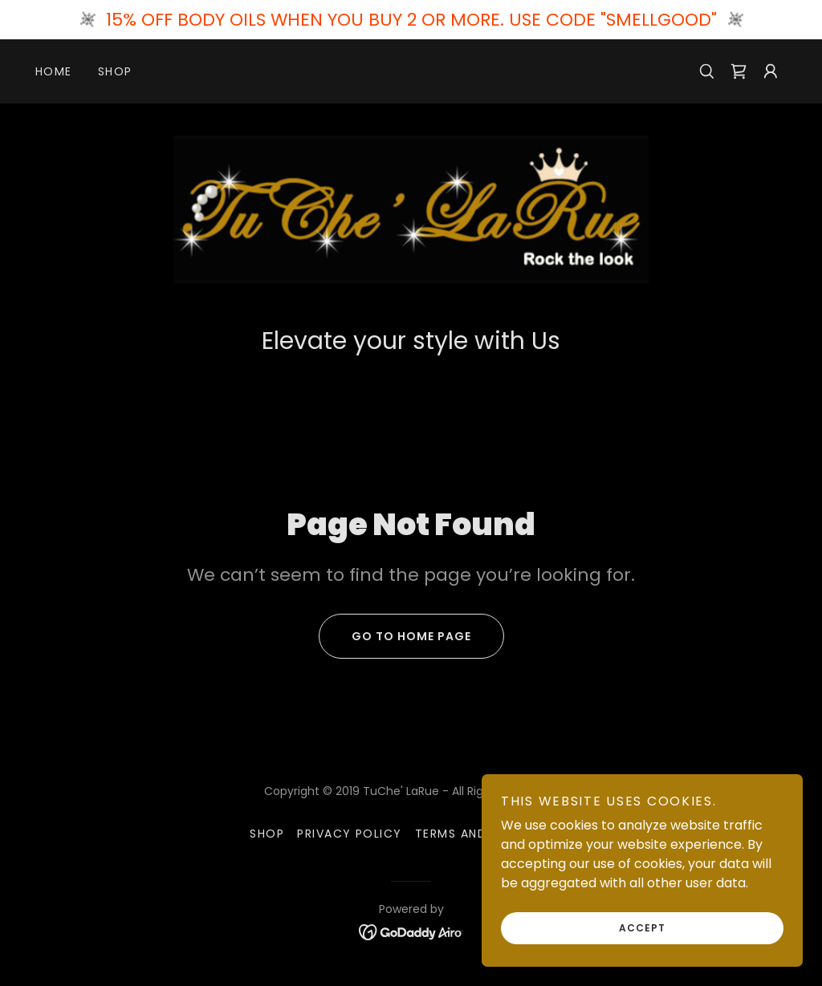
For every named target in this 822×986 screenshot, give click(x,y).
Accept (642, 928)
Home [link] (53, 71)
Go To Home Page (395, 636)
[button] (771, 71)
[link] (738, 71)
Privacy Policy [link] (349, 834)
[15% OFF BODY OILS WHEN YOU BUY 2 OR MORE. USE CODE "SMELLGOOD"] (411, 19)
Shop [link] (115, 71)
